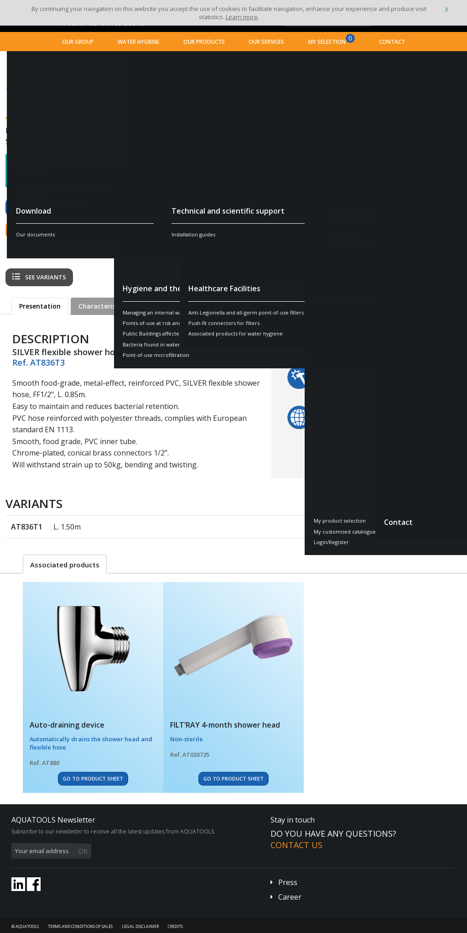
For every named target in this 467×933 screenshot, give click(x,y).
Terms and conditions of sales (80, 926)
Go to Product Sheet (93, 778)
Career (289, 897)
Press (287, 882)
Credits (175, 926)
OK (156, 851)
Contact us (36, 229)
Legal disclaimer (140, 926)
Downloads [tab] (162, 306)
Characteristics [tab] (102, 306)
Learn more (242, 17)
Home (19, 62)
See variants (39, 277)
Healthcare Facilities (110, 62)
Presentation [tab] (40, 306)
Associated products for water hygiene (199, 62)
